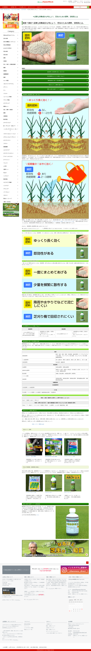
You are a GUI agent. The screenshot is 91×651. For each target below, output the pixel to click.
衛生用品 (5, 179)
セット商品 (6, 80)
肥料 (4, 57)
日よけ (4, 172)
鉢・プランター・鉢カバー (9, 125)
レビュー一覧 (80, 2)
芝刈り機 (5, 38)
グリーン (5, 87)
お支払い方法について (8, 577)
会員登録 (70, 1)
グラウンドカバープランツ (9, 137)
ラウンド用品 (6, 100)
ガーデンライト (7, 140)
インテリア (6, 185)
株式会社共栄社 (87, 2)
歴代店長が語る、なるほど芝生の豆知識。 (12, 9)
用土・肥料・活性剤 (8, 109)
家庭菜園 (5, 146)
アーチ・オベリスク (8, 156)
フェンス (5, 163)
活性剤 (4, 61)
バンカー (5, 93)
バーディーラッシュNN (57, 221)
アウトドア (6, 188)
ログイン (65, 1)
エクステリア (6, 150)
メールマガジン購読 (28, 627)
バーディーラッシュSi (69, 221)
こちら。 (18, 599)
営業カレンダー (75, 594)
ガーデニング (6, 103)
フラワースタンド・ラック (9, 133)
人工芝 (4, 166)
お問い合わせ (12, 647)
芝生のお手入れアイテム (9, 35)
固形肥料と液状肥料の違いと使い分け (55, 71)
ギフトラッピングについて (52, 631)
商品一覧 (13, 7)
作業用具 (5, 116)
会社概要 (70, 621)
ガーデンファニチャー (8, 153)
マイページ (31, 7)
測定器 (4, 70)
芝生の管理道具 (7, 45)
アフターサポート (72, 2)
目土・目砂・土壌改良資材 (9, 64)
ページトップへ (87, 562)
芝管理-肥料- (23, 9)
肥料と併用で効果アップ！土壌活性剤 (55, 89)
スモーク (5, 195)
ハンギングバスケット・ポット (10, 129)
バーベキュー (6, 192)
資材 (4, 77)
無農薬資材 (6, 74)
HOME (1, 9)
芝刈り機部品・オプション (9, 41)
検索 (88, 7)
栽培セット (6, 106)
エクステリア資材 (7, 182)
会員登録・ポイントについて (9, 621)
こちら (37, 514)
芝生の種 (5, 51)
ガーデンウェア (7, 122)
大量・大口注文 (7, 201)
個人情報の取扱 (34, 647)
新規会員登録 (27, 624)
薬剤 (4, 67)
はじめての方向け (7, 48)
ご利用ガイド (76, 1)
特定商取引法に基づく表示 (23, 647)
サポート (48, 621)
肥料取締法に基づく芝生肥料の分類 (56, 80)
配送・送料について (29, 577)
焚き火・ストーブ (7, 198)
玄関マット (6, 169)
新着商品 (5, 7)
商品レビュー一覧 (28, 629)
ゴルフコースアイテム (8, 83)
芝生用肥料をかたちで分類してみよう (55, 76)
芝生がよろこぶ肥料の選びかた (56, 84)
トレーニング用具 (7, 96)
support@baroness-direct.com (79, 589)
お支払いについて (50, 627)
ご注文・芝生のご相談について (75, 577)
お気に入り (23, 7)
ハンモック (6, 175)
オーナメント (6, 159)
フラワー (5, 143)
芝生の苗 (5, 54)
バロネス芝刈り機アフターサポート (54, 633)
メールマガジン (87, 1)
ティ (4, 90)
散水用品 (5, 119)
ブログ (81, 1)
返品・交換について (50, 577)
